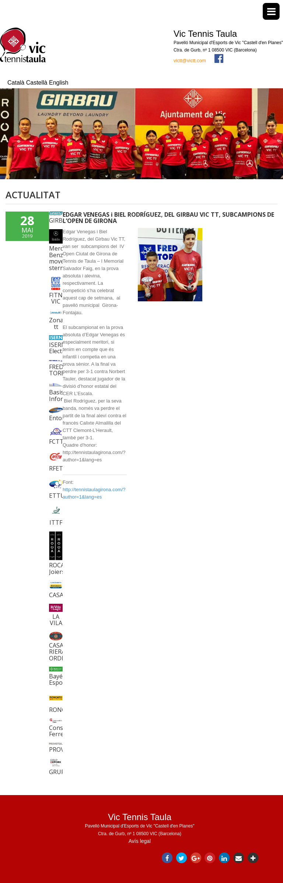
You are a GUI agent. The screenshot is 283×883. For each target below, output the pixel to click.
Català (16, 82)
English (58, 82)
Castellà (37, 82)
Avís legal (140, 841)
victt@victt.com (190, 60)
